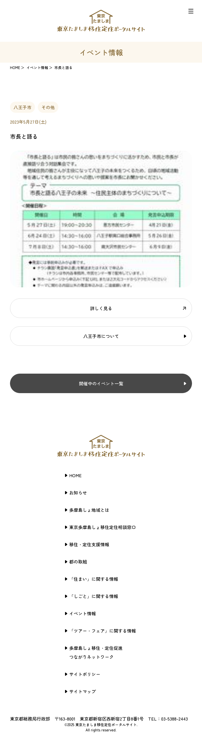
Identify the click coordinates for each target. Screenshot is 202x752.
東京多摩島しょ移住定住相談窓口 (102, 527)
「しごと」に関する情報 (93, 596)
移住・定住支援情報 (89, 544)
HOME (15, 67)
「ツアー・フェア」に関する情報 (102, 630)
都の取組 (78, 561)
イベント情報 (82, 613)
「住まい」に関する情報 (93, 578)
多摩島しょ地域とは (89, 509)
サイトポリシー (84, 674)
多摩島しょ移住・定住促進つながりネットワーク (96, 652)
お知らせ (78, 492)
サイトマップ (82, 691)
